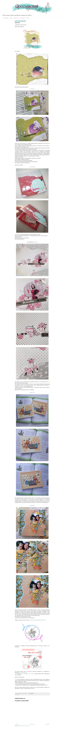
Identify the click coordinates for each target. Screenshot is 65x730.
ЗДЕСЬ (25, 681)
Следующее (16, 724)
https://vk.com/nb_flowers (22, 672)
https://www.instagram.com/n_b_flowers (27, 673)
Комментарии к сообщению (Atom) (25, 725)
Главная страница (32, 724)
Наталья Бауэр (32, 505)
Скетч (18, 694)
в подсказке (32, 688)
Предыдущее (47, 724)
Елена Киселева (32, 166)
